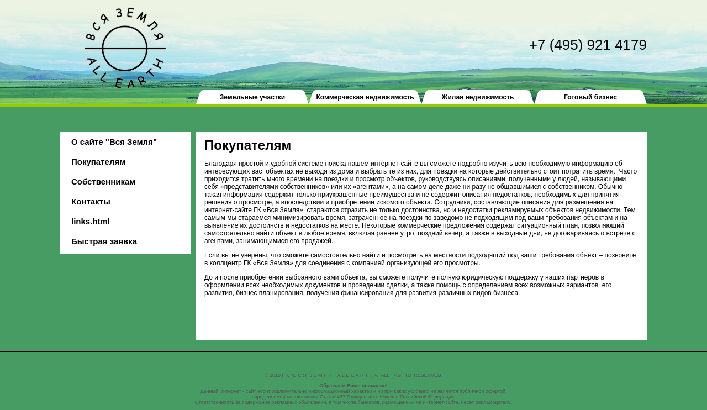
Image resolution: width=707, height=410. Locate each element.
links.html (90, 221)
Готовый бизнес (590, 97)
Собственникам (103, 181)
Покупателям (98, 161)
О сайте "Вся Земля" (114, 141)
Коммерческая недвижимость (365, 97)
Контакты (90, 201)
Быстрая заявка (104, 241)
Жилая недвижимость (478, 97)
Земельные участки (252, 97)
